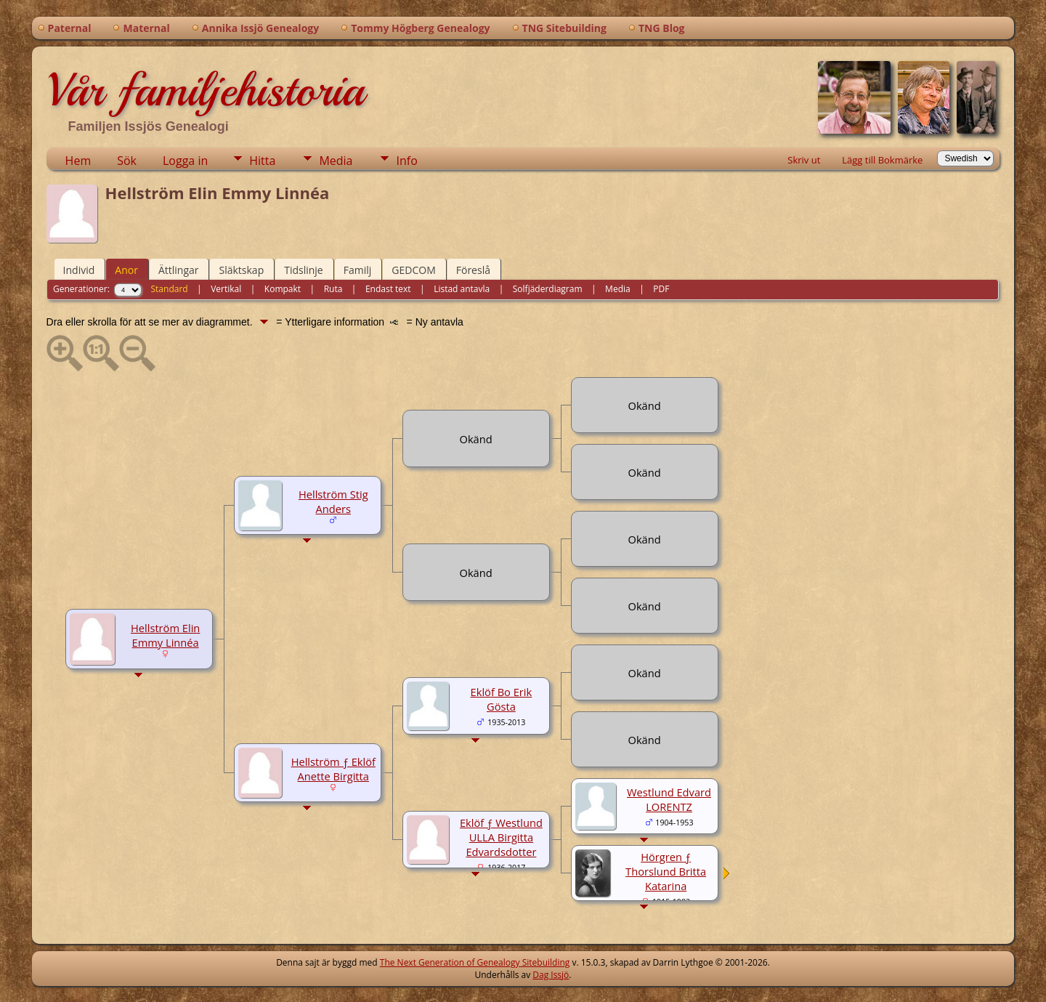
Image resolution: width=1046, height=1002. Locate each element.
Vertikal (226, 289)
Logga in (185, 161)
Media (335, 161)
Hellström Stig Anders (333, 501)
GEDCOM (413, 270)
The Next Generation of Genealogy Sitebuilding (475, 962)
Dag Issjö (550, 975)
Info (406, 161)
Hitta (262, 161)
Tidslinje (303, 270)
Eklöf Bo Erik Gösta (501, 699)
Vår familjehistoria (205, 90)
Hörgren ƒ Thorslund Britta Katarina (665, 871)
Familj (358, 270)
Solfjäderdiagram (548, 289)
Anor (126, 270)
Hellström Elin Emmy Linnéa (165, 635)
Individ (79, 270)
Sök (127, 161)
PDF (661, 289)
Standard (169, 289)
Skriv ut (803, 159)
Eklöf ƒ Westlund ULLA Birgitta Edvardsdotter (501, 837)
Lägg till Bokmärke (882, 159)
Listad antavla (462, 289)
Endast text (388, 289)
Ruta (333, 289)
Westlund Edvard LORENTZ (669, 799)
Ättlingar (178, 270)
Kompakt (282, 289)
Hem (78, 161)
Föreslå (473, 270)
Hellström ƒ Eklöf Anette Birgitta (333, 768)
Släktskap (241, 270)
